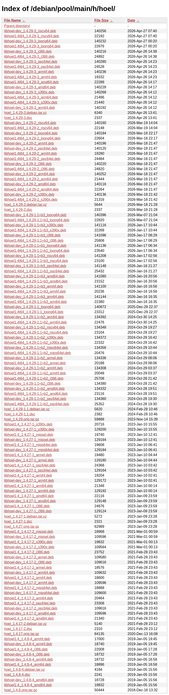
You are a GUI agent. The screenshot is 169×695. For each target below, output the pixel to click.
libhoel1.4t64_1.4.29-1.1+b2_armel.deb (35, 363)
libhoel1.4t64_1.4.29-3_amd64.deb (31, 82)
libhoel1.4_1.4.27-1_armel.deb (28, 455)
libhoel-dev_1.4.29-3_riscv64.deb (30, 31)
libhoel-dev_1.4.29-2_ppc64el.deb (30, 148)
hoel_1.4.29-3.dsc (18, 118)
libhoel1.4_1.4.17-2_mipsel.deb (28, 531)
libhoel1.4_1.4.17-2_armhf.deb (28, 578)
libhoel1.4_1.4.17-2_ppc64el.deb (29, 603)
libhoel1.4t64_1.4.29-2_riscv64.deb (31, 128)
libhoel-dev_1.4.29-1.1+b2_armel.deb (33, 358)
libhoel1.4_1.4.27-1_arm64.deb (28, 486)
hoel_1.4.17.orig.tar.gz (21, 634)
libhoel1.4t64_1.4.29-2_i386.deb (29, 169)
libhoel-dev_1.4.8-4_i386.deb (27, 654)
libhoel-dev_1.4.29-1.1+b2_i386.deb (32, 383)
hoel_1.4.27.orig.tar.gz (21, 526)
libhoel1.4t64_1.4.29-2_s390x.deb (30, 199)
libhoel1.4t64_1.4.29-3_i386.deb (29, 56)
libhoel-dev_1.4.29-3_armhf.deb (29, 72)
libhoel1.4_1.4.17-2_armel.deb (28, 567)
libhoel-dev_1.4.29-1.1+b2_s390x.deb (33, 337)
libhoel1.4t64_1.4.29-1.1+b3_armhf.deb (35, 291)
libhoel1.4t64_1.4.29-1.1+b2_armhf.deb (35, 373)
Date (131, 20)
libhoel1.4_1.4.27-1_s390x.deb (28, 424)
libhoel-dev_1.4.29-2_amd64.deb (30, 184)
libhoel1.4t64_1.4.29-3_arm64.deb (31, 97)
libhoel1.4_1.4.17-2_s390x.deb (28, 542)
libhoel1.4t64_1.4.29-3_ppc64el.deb (32, 67)
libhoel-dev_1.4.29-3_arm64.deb (29, 108)
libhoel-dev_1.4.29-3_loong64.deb (30, 41)
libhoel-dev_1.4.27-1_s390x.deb (29, 429)
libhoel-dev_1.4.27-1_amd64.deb (30, 501)
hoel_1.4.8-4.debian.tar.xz (24, 669)
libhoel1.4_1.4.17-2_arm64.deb (28, 598)
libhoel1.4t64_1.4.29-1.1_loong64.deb (33, 312)
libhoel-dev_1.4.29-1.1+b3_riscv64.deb (34, 256)
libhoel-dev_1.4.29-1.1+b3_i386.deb (32, 235)
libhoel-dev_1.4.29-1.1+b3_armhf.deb (33, 286)
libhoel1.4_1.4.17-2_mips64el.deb (30, 588)
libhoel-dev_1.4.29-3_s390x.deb (29, 92)
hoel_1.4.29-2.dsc (18, 210)
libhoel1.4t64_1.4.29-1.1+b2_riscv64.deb (36, 332)
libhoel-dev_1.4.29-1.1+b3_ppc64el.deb (35, 266)
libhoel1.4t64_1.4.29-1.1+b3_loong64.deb (36, 220)
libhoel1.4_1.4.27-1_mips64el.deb (30, 445)
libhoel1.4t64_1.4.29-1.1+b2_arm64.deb (35, 322)
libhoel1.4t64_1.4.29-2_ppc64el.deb (32, 159)
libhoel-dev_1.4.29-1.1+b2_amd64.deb (34, 388)
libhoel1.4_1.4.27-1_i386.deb (27, 506)
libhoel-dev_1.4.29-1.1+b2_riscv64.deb (34, 327)
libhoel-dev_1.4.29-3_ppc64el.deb (30, 61)
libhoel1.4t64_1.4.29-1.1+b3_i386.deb (33, 240)
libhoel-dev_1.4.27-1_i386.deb (27, 511)
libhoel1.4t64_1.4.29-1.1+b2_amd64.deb (36, 394)
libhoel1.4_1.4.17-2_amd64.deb (29, 618)
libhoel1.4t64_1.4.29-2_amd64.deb (31, 189)
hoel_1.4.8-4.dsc (17, 674)
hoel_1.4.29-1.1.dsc (19, 414)
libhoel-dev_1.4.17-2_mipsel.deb (29, 537)
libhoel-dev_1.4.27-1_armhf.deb (29, 480)
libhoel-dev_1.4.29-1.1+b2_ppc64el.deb (35, 399)
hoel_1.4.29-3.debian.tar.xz (25, 113)
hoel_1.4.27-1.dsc (18, 521)
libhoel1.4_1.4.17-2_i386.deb (27, 552)
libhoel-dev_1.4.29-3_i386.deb (27, 51)
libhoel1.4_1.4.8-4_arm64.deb (27, 664)
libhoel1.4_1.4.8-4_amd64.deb (28, 685)
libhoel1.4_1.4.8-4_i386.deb (26, 649)
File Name (12, 20)
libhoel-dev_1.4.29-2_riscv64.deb (30, 123)
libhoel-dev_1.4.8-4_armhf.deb (28, 644)
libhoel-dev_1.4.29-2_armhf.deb (29, 143)
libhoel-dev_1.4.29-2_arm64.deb (29, 174)
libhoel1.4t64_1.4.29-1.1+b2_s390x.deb (35, 342)
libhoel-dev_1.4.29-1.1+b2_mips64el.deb (36, 347)
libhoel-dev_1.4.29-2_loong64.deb (30, 133)
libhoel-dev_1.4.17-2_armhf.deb (29, 583)
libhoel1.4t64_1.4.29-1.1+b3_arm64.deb (35, 302)
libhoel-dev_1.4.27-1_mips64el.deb (31, 450)
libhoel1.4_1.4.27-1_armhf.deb (28, 475)
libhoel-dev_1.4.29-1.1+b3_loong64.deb (35, 215)
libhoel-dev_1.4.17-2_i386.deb (27, 562)
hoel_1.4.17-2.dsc (18, 629)
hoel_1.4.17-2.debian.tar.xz (25, 624)
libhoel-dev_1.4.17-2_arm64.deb (29, 572)
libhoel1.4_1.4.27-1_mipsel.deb (28, 435)
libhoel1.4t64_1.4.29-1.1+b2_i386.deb (33, 378)
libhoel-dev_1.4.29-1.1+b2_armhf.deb (33, 368)
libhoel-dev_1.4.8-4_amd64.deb (29, 680)
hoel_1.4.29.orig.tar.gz (21, 419)
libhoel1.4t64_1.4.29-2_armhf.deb (30, 153)
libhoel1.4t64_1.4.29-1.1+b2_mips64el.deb (37, 353)
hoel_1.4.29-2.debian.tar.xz (25, 204)
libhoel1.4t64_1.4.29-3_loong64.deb (32, 46)
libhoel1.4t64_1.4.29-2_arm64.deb (31, 179)
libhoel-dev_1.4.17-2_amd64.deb (30, 613)
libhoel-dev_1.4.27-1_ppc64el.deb (30, 470)
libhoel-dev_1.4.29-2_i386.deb (27, 164)
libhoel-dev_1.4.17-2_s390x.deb (29, 547)
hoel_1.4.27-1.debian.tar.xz (25, 516)
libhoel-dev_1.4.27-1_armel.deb (29, 460)
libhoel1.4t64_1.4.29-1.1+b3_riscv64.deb (36, 261)
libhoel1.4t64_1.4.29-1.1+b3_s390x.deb (35, 230)
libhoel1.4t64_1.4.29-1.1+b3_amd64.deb (36, 281)
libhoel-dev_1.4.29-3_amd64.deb (30, 87)
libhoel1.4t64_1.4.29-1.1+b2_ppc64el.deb (36, 404)
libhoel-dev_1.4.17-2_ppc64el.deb (30, 608)
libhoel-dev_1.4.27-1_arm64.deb (29, 491)
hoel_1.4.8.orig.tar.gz (20, 690)
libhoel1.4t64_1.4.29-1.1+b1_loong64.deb (36, 251)
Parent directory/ (17, 26)
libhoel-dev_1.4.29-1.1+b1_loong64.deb (35, 245)
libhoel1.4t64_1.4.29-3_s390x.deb (30, 102)
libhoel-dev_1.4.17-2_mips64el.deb (31, 593)
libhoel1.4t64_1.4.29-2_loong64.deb (32, 138)
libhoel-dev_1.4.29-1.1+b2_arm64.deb (34, 317)
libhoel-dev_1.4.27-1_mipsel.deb (29, 440)
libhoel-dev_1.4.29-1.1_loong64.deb (32, 307)
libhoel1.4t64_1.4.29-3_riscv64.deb (31, 36)
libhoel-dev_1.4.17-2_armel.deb (29, 557)
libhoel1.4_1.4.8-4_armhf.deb (27, 639)
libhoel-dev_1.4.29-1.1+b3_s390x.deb (33, 225)
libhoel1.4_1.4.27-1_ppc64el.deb (29, 465)
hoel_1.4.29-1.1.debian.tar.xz (27, 409)
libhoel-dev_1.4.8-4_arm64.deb (28, 659)
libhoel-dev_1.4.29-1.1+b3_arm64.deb (34, 297)
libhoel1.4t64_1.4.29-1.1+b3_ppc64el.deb (36, 271)
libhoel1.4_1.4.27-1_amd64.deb (29, 496)
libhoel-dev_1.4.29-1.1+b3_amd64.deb (34, 276)
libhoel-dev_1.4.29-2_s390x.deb (29, 194)
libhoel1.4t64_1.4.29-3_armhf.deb (30, 77)
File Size (101, 20)
